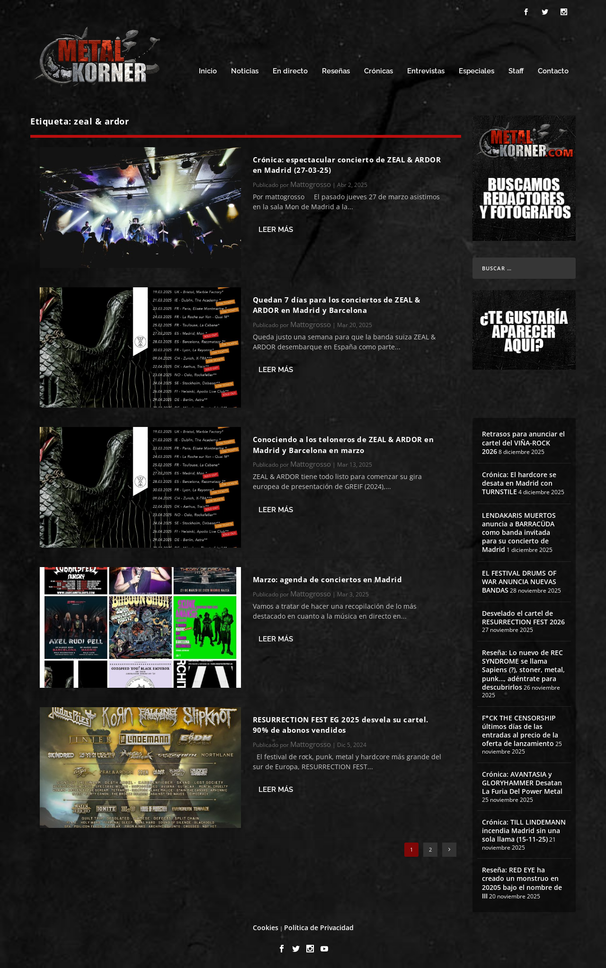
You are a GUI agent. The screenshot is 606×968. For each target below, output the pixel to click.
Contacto (553, 70)
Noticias (244, 70)
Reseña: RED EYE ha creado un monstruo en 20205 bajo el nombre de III (522, 881)
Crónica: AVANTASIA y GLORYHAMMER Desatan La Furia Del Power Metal (522, 781)
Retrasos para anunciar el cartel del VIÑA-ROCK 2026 (523, 441)
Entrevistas (426, 70)
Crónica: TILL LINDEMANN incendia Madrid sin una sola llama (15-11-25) (524, 829)
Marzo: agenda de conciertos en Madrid (327, 578)
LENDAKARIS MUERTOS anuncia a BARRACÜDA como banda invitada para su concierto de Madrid (519, 531)
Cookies (265, 926)
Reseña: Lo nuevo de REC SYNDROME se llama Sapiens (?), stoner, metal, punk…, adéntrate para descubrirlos (523, 668)
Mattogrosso (310, 182)
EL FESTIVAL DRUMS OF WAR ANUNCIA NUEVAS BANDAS (519, 580)
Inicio (208, 70)
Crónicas (378, 70)
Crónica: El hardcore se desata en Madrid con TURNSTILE (519, 482)
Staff (516, 70)
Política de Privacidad (319, 926)
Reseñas (336, 70)
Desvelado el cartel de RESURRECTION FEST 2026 (523, 616)
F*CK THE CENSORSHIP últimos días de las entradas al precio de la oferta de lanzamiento (520, 729)
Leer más (275, 228)
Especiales (476, 70)
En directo (290, 70)
